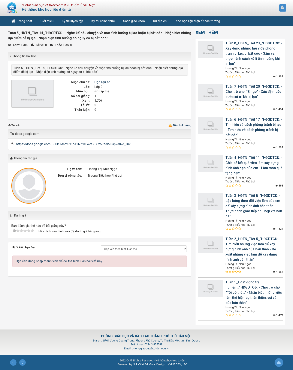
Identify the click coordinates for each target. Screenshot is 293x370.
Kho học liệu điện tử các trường (198, 21)
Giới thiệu (47, 21)
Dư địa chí (160, 21)
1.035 (278, 147)
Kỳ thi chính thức (103, 21)
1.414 (278, 109)
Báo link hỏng (182, 125)
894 (279, 185)
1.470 (278, 315)
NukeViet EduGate (144, 364)
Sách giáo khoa (134, 21)
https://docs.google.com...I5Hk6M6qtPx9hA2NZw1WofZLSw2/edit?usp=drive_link (73, 144)
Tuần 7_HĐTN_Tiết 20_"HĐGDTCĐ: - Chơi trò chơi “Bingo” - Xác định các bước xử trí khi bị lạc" (254, 91)
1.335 (278, 76)
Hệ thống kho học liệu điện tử (46, 9)
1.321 (278, 228)
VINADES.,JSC (178, 364)
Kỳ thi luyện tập (72, 21)
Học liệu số (102, 82)
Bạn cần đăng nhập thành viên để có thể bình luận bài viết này (59, 261)
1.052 (278, 272)
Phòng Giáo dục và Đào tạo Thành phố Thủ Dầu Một (58, 5)
